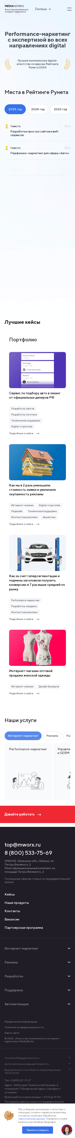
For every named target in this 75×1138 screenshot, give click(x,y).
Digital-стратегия (21, 426)
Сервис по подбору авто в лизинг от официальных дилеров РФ (34, 395)
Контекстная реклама (24, 517)
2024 (37, 109)
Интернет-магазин (22, 505)
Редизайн (16, 511)
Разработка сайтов (22, 408)
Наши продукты (17, 903)
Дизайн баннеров (49, 686)
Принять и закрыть (38, 1130)
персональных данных (31, 1118)
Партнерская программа (24, 927)
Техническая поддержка (25, 420)
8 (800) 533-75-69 (28, 852)
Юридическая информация (21, 1021)
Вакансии (12, 919)
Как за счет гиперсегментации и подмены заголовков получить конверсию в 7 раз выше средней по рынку (37, 582)
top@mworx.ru (23, 844)
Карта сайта (12, 1032)
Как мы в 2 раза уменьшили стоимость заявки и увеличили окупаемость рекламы (32, 489)
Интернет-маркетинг (23, 737)
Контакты (12, 911)
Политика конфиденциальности (24, 1027)
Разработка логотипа (24, 414)
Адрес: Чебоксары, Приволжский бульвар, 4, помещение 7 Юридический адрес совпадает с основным (33, 1089)
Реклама (52, 737)
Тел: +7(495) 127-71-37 (18, 1080)
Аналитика (49, 517)
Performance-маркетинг (25, 600)
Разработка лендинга (24, 606)
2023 (60, 109)
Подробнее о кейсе (24, 433)
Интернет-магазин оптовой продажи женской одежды (30, 673)
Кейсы (10, 894)
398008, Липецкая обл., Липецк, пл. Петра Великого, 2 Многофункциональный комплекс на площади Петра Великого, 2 (30, 866)
